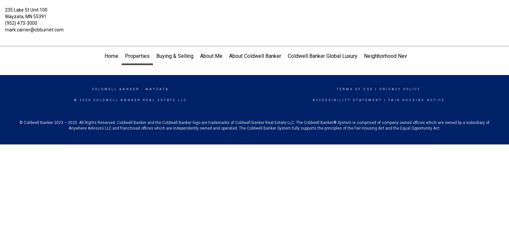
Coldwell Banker (115, 89)
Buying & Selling (175, 56)
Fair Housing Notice (416, 100)
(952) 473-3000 (21, 23)
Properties (137, 56)
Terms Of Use (355, 89)
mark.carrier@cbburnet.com (34, 29)
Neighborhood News (387, 56)
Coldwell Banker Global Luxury (322, 56)
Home (111, 56)
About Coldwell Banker (255, 56)
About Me (211, 56)
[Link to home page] (255, 15)
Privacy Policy (400, 89)
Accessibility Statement (347, 100)
